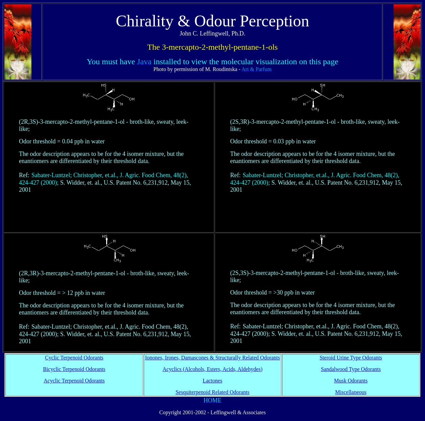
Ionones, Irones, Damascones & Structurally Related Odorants (212, 357)
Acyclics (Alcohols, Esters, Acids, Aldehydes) (213, 369)
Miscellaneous (350, 392)
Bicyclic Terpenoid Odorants (74, 369)
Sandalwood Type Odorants (351, 369)
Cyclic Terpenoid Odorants (74, 357)
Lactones (212, 380)
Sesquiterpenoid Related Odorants (212, 392)
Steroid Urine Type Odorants (351, 357)
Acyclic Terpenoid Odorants (74, 380)
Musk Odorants (351, 380)
